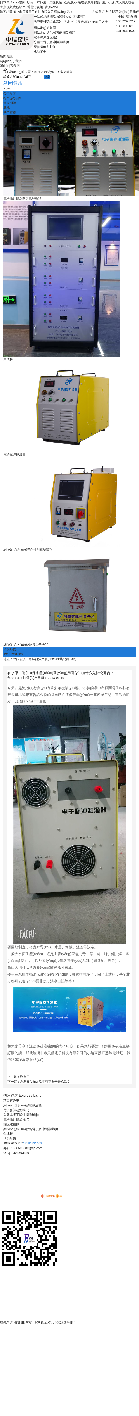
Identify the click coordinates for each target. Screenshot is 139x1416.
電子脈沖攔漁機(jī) (16, 1119)
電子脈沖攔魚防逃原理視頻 (22, 198)
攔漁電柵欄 (11, 1124)
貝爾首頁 (6, 1274)
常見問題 (112, 12)
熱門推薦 (9, 112)
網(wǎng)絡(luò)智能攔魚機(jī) (54, 32)
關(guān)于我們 (11, 61)
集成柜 (8, 359)
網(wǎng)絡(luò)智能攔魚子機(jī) (25, 644)
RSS (27, 1191)
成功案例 (40, 51)
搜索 (47, 76)
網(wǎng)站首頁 (45, 28)
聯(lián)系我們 (129, 12)
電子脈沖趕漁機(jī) (46, 37)
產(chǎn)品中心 (44, 47)
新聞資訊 (6, 56)
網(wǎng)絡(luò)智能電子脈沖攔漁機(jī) (30, 1129)
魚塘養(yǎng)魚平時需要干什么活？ (45, 1081)
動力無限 (29, 1197)
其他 (6, 107)
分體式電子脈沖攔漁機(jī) (51, 42)
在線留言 (98, 12)
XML (34, 1191)
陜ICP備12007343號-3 (28, 1187)
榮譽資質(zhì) (9, 1308)
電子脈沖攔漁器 (14, 454)
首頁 (37, 72)
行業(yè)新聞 (12, 98)
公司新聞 (9, 93)
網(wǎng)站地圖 (11, 1191)
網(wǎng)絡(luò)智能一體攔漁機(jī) (27, 549)
